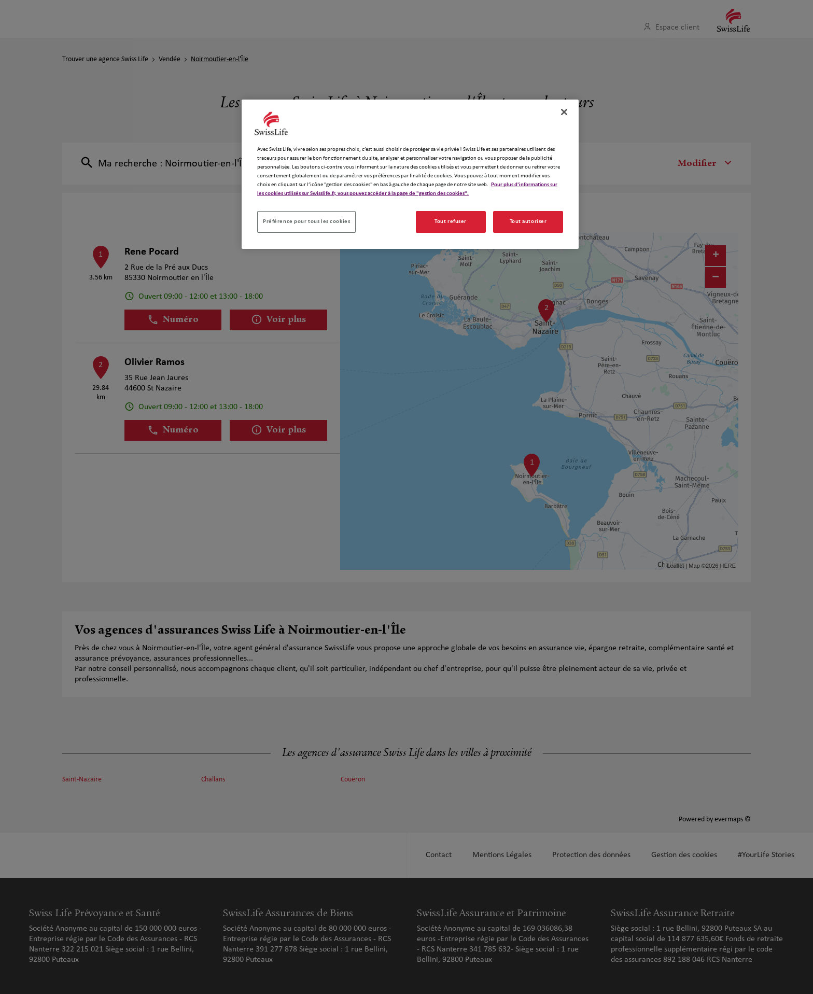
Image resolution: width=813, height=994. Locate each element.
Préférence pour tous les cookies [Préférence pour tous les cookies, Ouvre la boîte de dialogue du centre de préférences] (306, 221)
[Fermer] (564, 112)
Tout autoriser (528, 221)
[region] (410, 174)
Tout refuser (450, 221)
